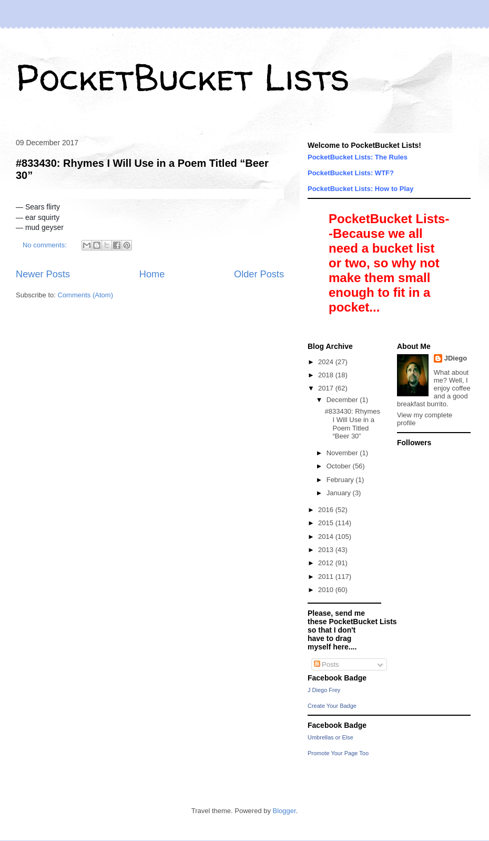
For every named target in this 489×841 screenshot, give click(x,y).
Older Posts (259, 274)
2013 (326, 550)
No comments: (45, 245)
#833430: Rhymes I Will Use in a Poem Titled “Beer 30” (352, 423)
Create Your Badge (332, 706)
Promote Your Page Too (338, 753)
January (340, 493)
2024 (326, 362)
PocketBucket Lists (183, 77)
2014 (326, 536)
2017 (326, 388)
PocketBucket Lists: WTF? (351, 173)
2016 (326, 510)
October (340, 466)
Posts (326, 664)
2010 (326, 590)
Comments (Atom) (85, 295)
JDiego (455, 358)
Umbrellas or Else (330, 737)
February (341, 480)
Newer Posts (43, 274)
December (343, 400)
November (343, 453)
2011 (326, 576)
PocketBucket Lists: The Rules (357, 157)
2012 (326, 563)
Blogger (284, 811)
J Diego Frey (324, 690)
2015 (326, 523)
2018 (326, 375)
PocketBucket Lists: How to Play (361, 189)
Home (152, 274)
